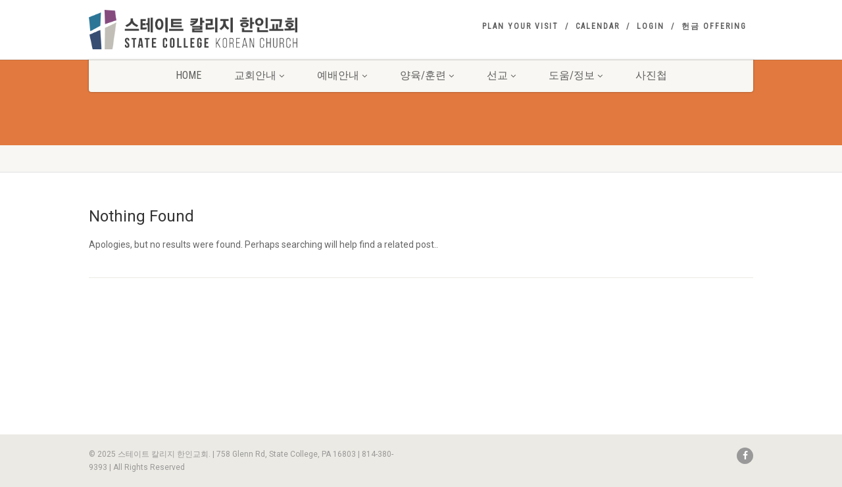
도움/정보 (576, 75)
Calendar (598, 26)
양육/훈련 (427, 75)
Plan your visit (520, 26)
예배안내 (342, 75)
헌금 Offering (714, 26)
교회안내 (259, 75)
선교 (501, 75)
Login (650, 26)
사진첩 (651, 75)
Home (188, 75)
